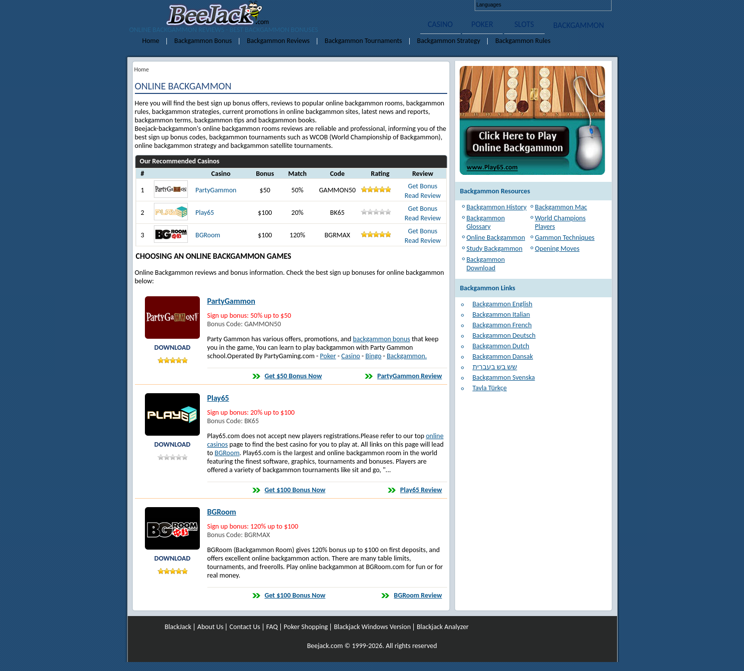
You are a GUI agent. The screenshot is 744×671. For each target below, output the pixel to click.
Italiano (566, 5)
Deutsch (531, 5)
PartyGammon (215, 190)
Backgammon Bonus (203, 40)
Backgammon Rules (523, 40)
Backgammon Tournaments (363, 40)
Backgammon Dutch (501, 346)
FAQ (272, 627)
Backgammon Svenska (504, 377)
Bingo (373, 356)
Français (549, 5)
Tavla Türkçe (490, 388)
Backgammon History (497, 207)
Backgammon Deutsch (504, 335)
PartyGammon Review (409, 376)
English (514, 5)
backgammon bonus (381, 339)
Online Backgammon (496, 237)
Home (150, 40)
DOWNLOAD (172, 347)
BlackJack (178, 627)
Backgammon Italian (501, 314)
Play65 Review (421, 490)
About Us (210, 627)
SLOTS (524, 24)
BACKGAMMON (578, 25)
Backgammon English (503, 304)
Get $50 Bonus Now (293, 376)
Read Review (423, 195)
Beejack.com (325, 646)
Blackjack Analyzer (443, 627)
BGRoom (207, 235)
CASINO (440, 24)
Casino (350, 356)
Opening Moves (557, 248)
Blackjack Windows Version (372, 627)
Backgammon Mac (561, 207)
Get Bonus (423, 186)
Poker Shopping (306, 627)
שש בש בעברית (495, 367)
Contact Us (244, 627)
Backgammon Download (486, 263)
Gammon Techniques (565, 237)
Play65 (204, 212)
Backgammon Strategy (449, 40)
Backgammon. (407, 356)
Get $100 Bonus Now (295, 490)
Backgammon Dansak (503, 356)
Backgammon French (502, 325)
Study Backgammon (495, 248)
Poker (328, 356)
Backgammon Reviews (278, 40)
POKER (482, 24)
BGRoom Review (418, 595)
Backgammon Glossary (486, 222)
